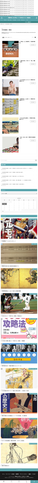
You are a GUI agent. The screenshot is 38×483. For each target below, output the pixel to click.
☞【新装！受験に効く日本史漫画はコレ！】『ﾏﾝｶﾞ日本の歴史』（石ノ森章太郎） (14, 415)
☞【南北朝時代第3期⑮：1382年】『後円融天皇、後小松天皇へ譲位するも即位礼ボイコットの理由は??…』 (17, 168)
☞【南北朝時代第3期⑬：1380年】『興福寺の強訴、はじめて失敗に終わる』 (12, 176)
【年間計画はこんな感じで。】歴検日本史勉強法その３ (27, 99)
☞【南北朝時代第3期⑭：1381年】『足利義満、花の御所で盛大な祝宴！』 (12, 172)
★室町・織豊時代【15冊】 (33, 368)
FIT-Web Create (22, 477)
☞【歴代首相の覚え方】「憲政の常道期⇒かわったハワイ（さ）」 (11, 365)
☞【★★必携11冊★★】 (33, 393)
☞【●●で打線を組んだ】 (33, 443)
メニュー (19, 482)
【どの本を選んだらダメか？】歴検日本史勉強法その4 (27, 80)
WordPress (31, 477)
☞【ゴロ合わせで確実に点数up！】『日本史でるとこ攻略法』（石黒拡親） (13, 340)
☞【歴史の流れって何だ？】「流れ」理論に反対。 (27, 61)
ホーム (4, 482)
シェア (11, 482)
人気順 (6, 37)
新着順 (3, 37)
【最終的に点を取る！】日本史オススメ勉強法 (19, 17)
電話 (26, 482)
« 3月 (2, 211)
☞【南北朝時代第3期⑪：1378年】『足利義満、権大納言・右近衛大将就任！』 (13, 184)
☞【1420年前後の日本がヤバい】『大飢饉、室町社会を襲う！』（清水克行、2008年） (15, 390)
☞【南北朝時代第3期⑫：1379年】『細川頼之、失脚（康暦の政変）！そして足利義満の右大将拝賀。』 (16, 180)
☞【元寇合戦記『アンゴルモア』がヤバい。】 (8, 241)
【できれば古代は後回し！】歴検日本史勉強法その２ (27, 119)
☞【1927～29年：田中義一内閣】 (32, 343)
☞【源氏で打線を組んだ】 (5, 465)
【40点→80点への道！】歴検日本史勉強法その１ (27, 138)
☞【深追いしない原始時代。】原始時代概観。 (27, 42)
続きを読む (33, 44)
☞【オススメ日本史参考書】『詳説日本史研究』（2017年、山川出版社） (13, 440)
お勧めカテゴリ (9, 37)
